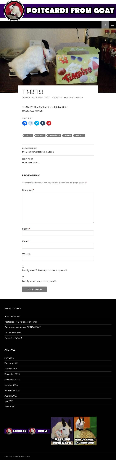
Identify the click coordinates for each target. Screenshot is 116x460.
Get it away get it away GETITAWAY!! (23, 327)
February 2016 (11, 363)
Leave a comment (74, 97)
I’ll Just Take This (13, 332)
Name (26, 228)
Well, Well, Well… (58, 160)
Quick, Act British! (13, 338)
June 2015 (9, 406)
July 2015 (9, 401)
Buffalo (58, 97)
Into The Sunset (12, 316)
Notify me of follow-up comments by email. (44, 270)
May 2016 (9, 357)
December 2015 (12, 374)
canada (28, 135)
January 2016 (11, 368)
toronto (79, 135)
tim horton (54, 135)
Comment (28, 189)
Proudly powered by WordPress (17, 456)
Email (25, 241)
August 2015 (11, 395)
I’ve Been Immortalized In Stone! (58, 149)
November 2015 (12, 379)
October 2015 (11, 385)
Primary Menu (112, 24)
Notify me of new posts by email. (39, 281)
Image (27, 97)
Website (26, 253)
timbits (67, 135)
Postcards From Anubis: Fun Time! (21, 321)
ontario (40, 135)
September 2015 (12, 390)
